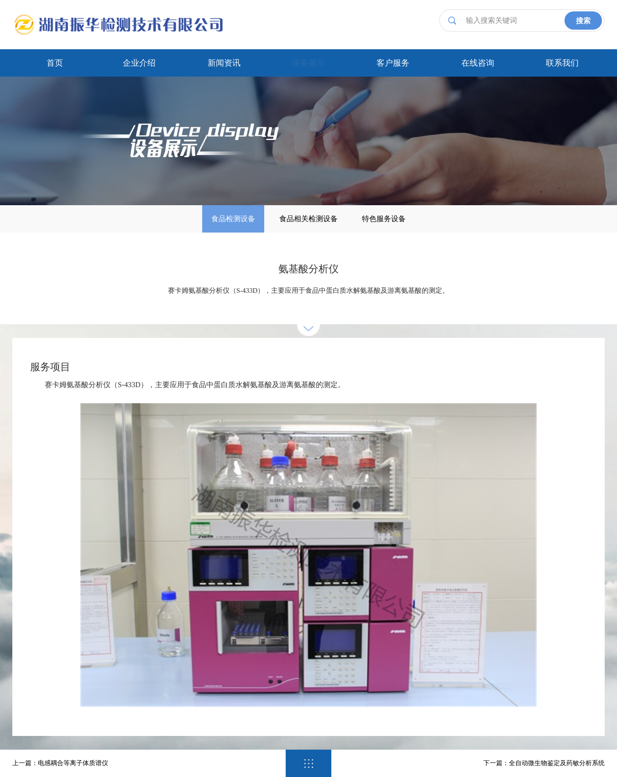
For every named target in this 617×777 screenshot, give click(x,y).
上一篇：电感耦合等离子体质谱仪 (60, 763)
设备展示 (308, 62)
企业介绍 (139, 62)
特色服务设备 (384, 219)
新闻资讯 (224, 62)
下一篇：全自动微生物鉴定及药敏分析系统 (544, 763)
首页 (55, 62)
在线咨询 (477, 62)
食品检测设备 (233, 219)
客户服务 (392, 62)
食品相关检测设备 (308, 219)
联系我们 (562, 62)
